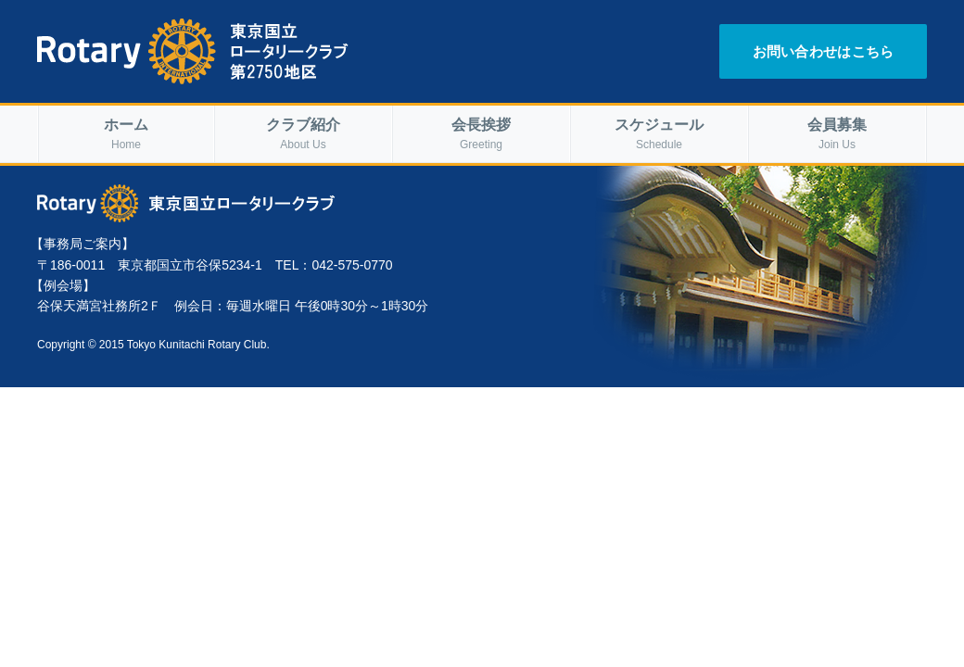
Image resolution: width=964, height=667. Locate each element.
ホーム (126, 135)
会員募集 (837, 135)
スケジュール (659, 135)
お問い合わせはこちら (823, 51)
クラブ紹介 (303, 135)
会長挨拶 (481, 135)
